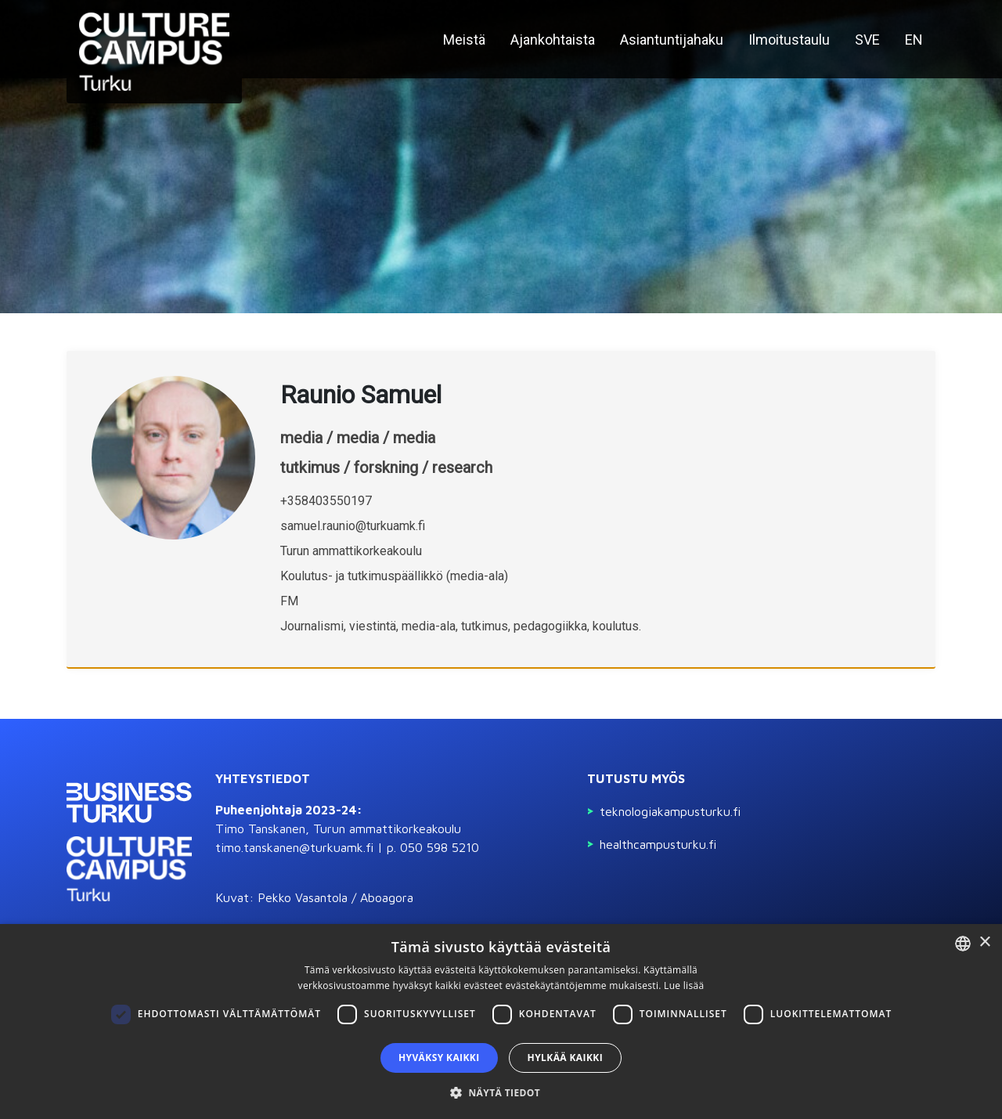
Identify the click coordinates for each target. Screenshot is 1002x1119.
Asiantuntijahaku (671, 39)
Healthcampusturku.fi (658, 844)
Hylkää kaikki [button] (565, 1057)
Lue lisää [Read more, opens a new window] (684, 985)
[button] (501, 1092)
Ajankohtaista (552, 39)
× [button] (984, 942)
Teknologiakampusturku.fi (670, 811)
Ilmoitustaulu (789, 39)
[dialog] (501, 1021)
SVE (867, 39)
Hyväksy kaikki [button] (439, 1057)
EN (914, 39)
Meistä (464, 39)
